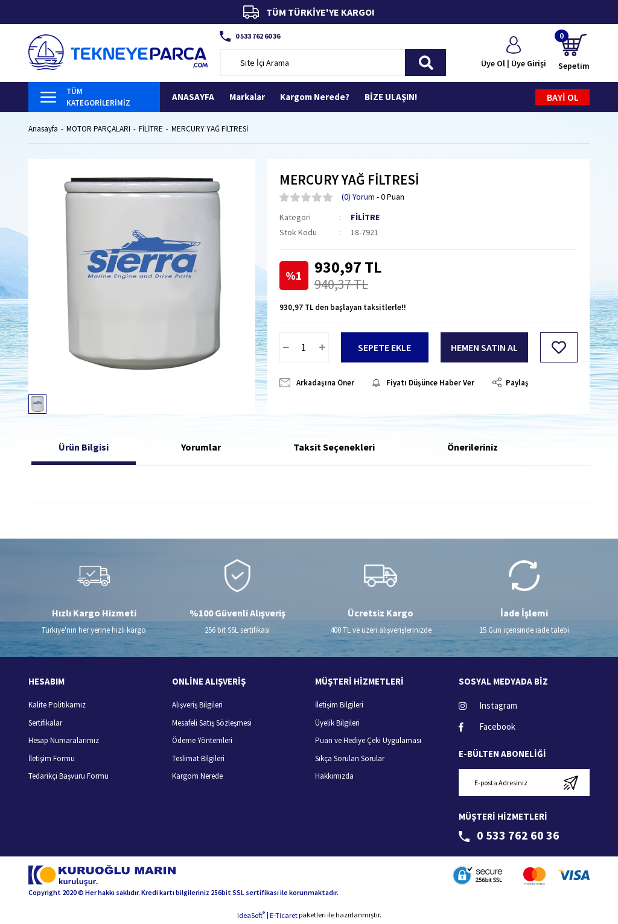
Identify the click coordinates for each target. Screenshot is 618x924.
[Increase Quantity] (322, 347)
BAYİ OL (563, 97)
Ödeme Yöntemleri (202, 740)
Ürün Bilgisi (84, 447)
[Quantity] (304, 347)
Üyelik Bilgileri (337, 723)
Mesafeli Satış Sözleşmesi (212, 723)
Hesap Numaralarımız (63, 740)
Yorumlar (201, 447)
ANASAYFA (193, 97)
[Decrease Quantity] (286, 347)
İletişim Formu (51, 758)
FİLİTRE (365, 217)
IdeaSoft (251, 915)
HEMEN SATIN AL (484, 347)
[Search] (333, 62)
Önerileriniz (472, 447)
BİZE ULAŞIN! (391, 97)
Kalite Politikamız (57, 705)
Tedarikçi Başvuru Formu (68, 776)
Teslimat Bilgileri (198, 758)
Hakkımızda (334, 776)
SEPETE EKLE (384, 347)
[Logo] (118, 50)
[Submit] (571, 782)
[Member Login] (513, 53)
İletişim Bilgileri (339, 705)
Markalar (247, 97)
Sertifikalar (45, 723)
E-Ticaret (284, 915)
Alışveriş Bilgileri (197, 705)
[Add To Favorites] (559, 347)
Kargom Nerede (197, 776)
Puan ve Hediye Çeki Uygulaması (368, 740)
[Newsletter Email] (524, 782)
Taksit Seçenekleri (334, 447)
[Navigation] (94, 97)
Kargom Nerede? (314, 97)
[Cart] (574, 53)
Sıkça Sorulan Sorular (349, 758)
